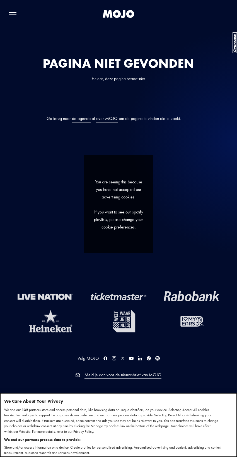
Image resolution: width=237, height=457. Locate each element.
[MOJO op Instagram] (114, 358)
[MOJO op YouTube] (131, 358)
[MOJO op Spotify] (157, 358)
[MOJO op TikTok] (148, 358)
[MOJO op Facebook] (105, 358)
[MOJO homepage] (118, 14)
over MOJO (107, 118)
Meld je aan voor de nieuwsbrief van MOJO (122, 375)
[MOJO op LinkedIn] (140, 358)
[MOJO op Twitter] (122, 358)
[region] (118, 425)
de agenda (81, 118)
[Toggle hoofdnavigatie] (12, 14)
